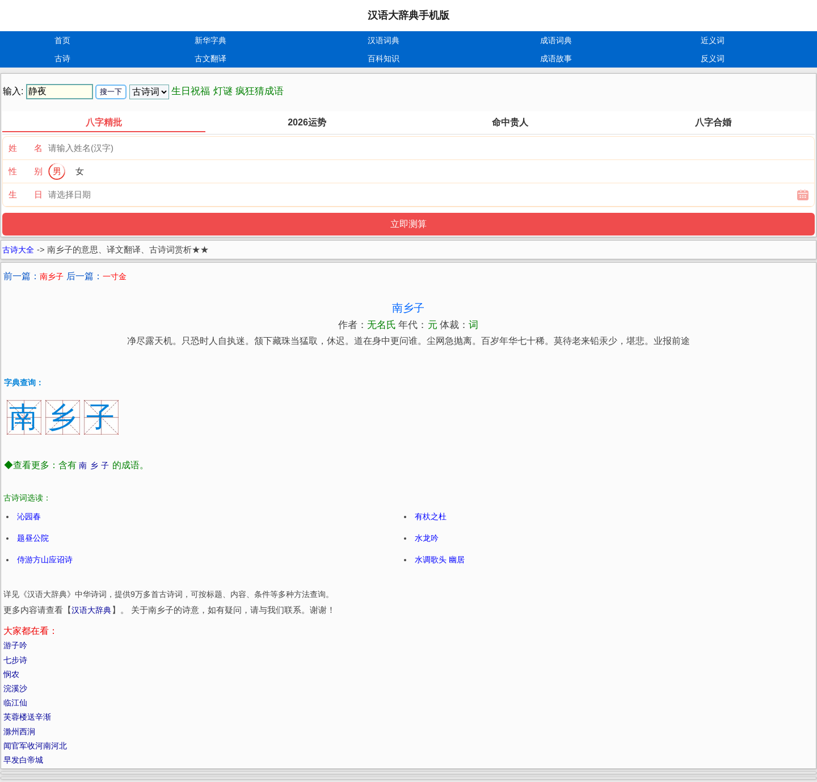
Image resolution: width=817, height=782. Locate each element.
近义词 (713, 40)
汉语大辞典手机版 (408, 15)
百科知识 (383, 58)
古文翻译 (210, 58)
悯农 (11, 674)
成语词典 (556, 40)
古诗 (62, 58)
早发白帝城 (23, 759)
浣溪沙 (15, 688)
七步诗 (15, 660)
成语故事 (556, 58)
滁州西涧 (19, 731)
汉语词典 (383, 40)
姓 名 (26, 148)
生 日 (26, 194)
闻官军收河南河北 (35, 745)
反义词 (713, 58)
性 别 (26, 171)
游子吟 (15, 645)
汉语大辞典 (91, 610)
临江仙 (15, 702)
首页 (62, 40)
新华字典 (210, 40)
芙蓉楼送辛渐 (27, 716)
